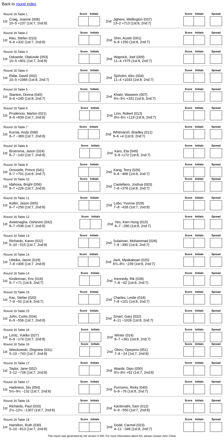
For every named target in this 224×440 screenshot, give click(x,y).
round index (26, 4)
